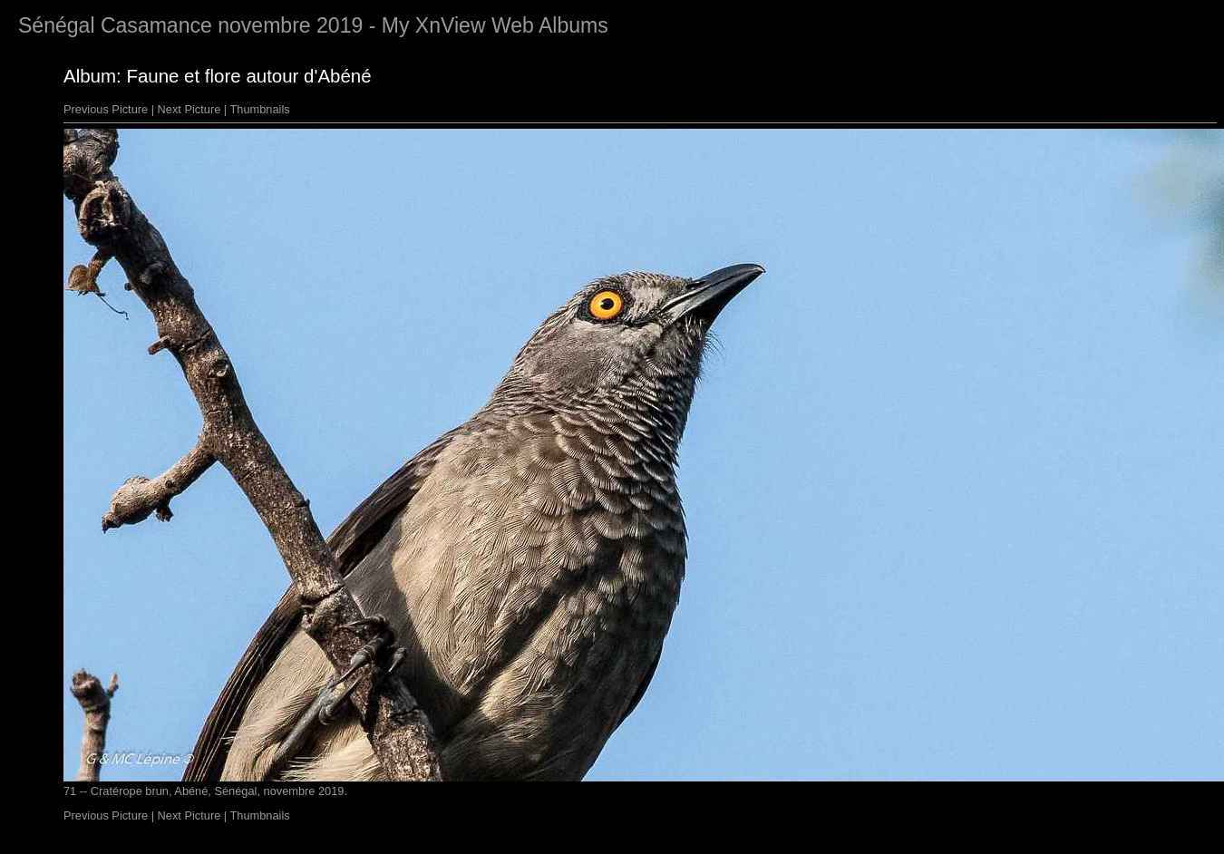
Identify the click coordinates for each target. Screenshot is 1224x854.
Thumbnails (260, 109)
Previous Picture (105, 109)
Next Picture (189, 109)
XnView (450, 25)
